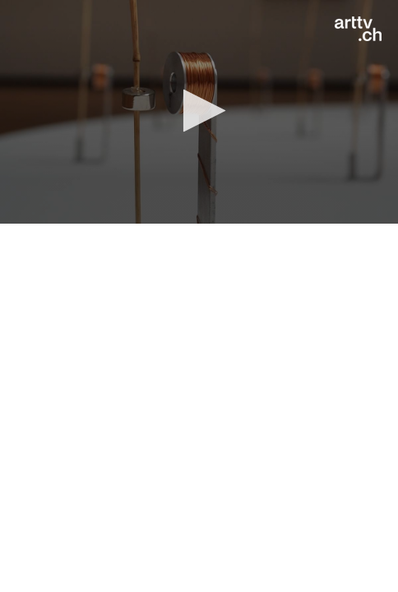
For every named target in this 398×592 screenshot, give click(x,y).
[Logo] (358, 28)
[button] (199, 110)
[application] (199, 112)
